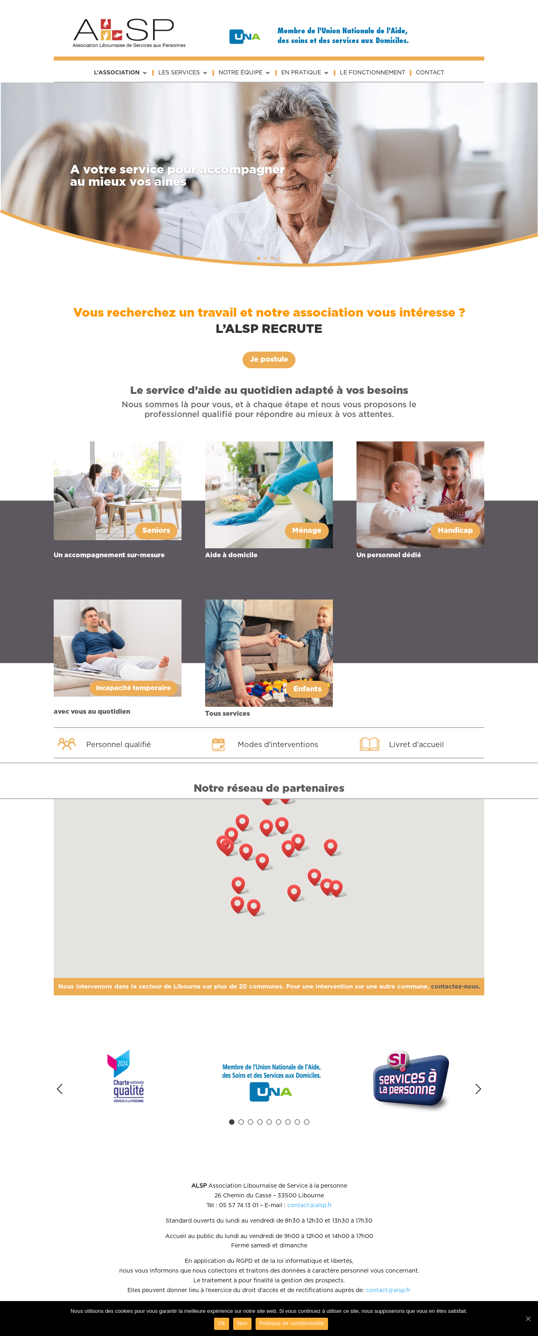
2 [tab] (241, 1122)
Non (242, 1323)
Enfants (307, 689)
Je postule (269, 359)
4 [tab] (259, 1122)
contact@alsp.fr (309, 1205)
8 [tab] (297, 1122)
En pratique (301, 73)
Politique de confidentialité (292, 1323)
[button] (265, 862)
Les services (179, 73)
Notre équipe (240, 73)
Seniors (156, 531)
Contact (430, 73)
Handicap (455, 531)
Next (478, 1089)
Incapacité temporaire (133, 688)
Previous (60, 1089)
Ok (221, 1323)
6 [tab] (278, 1122)
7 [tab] (288, 1122)
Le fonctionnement (372, 73)
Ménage (306, 531)
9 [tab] (306, 1122)
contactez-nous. (455, 986)
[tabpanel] (126, 1077)
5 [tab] (269, 1122)
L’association (117, 73)
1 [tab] (231, 1122)
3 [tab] (250, 1122)
